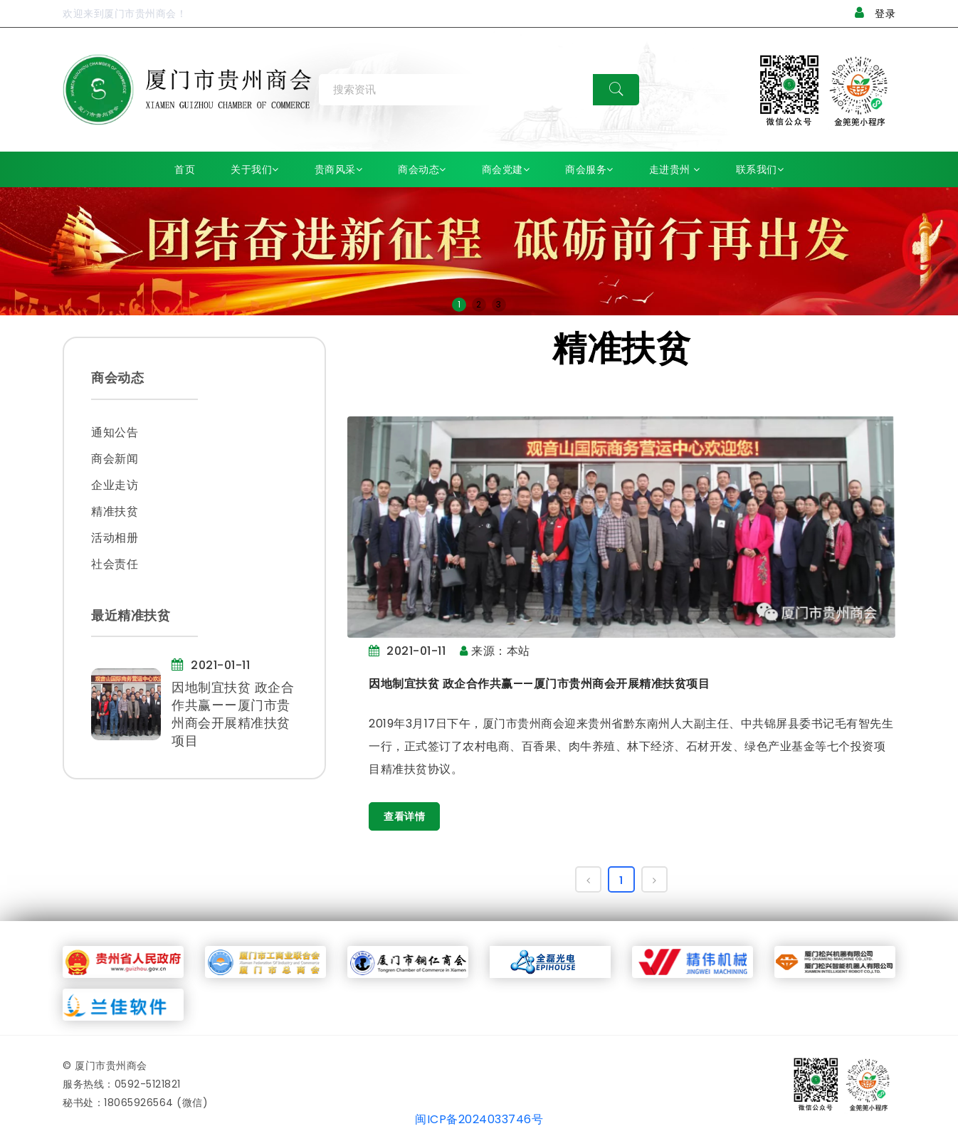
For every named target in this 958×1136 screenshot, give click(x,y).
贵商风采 (339, 169)
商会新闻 (114, 459)
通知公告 (114, 432)
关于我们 (255, 169)
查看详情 (404, 816)
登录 (875, 13)
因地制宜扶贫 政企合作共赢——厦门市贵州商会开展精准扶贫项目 (539, 683)
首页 (184, 169)
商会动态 (422, 169)
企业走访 (114, 485)
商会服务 (589, 169)
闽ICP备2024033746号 (479, 1122)
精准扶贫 (114, 511)
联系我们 (760, 169)
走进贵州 (674, 169)
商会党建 (506, 169)
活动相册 (114, 538)
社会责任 (114, 564)
